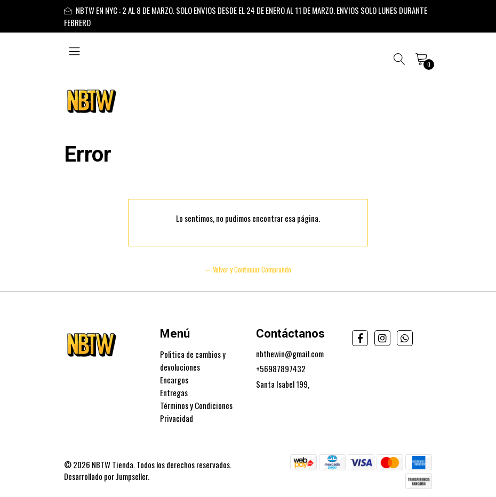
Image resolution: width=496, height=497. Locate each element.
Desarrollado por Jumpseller (106, 476)
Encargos (174, 380)
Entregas (174, 392)
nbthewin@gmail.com (290, 353)
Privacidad (176, 418)
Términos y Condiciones (196, 405)
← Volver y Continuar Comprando (248, 269)
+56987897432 (281, 368)
